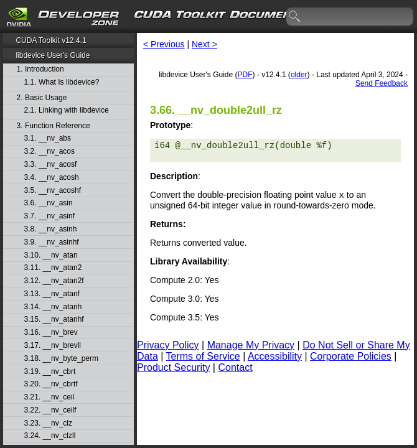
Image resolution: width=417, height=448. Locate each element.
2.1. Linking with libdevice (66, 110)
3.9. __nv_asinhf (51, 242)
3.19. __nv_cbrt (50, 372)
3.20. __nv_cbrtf (51, 384)
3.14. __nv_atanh (53, 307)
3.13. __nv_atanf (52, 294)
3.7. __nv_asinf (49, 216)
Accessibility (275, 357)
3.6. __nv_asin (48, 203)
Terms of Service (203, 357)
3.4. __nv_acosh (51, 178)
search (295, 17)
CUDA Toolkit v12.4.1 (51, 40)
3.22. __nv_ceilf (50, 410)
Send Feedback (381, 83)
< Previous (164, 44)
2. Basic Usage (42, 98)
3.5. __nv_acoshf (52, 191)
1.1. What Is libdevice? (62, 82)
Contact (235, 368)
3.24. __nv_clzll (50, 436)
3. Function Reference (53, 126)
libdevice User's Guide (53, 55)
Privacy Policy (168, 346)
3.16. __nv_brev (51, 333)
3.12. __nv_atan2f (54, 281)
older (299, 74)
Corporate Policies (350, 357)
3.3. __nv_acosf (50, 165)
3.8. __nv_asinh (50, 229)
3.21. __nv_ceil (49, 397)
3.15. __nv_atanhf (54, 319)
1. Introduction (40, 69)
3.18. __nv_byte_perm (61, 359)
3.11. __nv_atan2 (53, 268)
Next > (204, 44)
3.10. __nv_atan (51, 255)
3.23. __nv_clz (48, 423)
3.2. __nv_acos (49, 151)
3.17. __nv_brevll (52, 346)
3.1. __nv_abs (47, 138)
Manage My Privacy (251, 346)
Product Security (173, 368)
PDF (245, 74)
